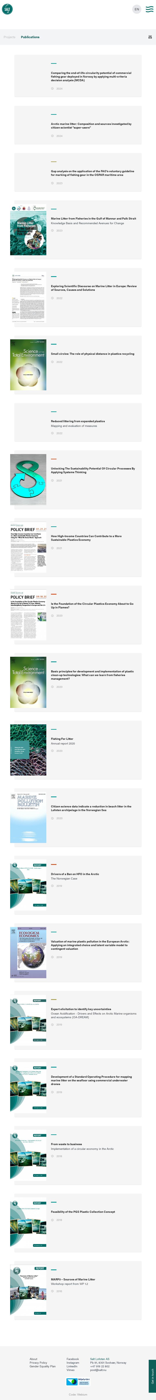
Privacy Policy (38, 1362)
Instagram (73, 1362)
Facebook (73, 1359)
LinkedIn (72, 1366)
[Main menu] (149, 9)
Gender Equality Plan (43, 1366)
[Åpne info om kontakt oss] (152, 1376)
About (33, 1359)
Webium (82, 1394)
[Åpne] (150, 37)
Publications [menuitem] (30, 37)
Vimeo (71, 1370)
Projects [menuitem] (9, 37)
